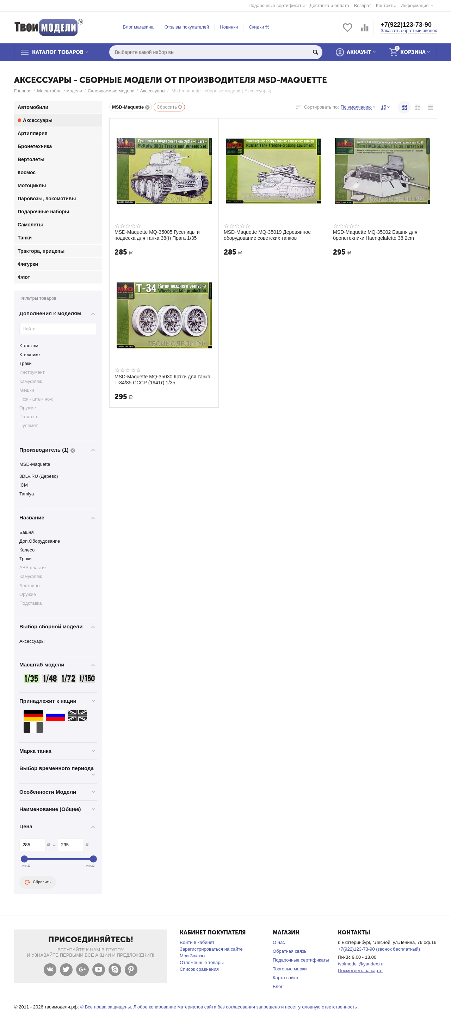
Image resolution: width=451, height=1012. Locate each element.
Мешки (26, 390)
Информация (415, 5)
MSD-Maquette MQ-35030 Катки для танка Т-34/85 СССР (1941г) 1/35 (162, 379)
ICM (23, 485)
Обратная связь (290, 951)
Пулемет (28, 425)
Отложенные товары (202, 962)
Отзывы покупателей (187, 27)
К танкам (28, 345)
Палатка (28, 416)
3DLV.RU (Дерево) (38, 476)
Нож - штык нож (36, 399)
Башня (26, 532)
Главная (23, 90)
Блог (278, 986)
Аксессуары (152, 90)
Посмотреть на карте (360, 970)
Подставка (30, 603)
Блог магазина (138, 27)
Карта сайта (285, 977)
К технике (29, 354)
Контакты (386, 5)
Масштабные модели (59, 90)
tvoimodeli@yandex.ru (360, 964)
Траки (25, 363)
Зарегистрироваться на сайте (211, 949)
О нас (279, 942)
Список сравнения (199, 969)
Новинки (229, 27)
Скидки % (259, 27)
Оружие (27, 407)
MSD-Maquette (34, 464)
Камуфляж (30, 381)
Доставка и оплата (329, 5)
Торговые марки (290, 968)
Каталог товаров (58, 52)
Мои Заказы (192, 955)
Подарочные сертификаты (276, 5)
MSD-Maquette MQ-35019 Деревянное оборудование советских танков (267, 234)
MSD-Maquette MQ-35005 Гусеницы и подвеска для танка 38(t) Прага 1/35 (157, 234)
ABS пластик (33, 567)
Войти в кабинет (197, 942)
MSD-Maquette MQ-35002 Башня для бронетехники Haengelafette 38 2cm (375, 234)
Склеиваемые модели (111, 90)
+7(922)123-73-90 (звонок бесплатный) (379, 949)
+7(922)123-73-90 (406, 24)
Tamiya (26, 493)
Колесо (27, 550)
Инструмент (32, 372)
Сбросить (169, 107)
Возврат (362, 5)
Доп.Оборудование (39, 541)
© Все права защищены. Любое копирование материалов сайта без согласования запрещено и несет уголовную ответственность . (219, 1007)
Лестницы (30, 585)
